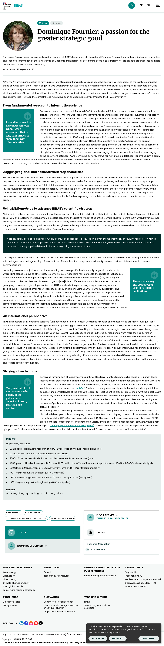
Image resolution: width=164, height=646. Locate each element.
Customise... (148, 638)
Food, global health (13, 586)
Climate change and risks (16, 582)
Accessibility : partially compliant (72, 642)
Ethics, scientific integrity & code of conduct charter (61, 606)
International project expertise (100, 575)
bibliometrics (13, 512)
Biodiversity (9, 575)
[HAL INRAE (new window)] (80, 388)
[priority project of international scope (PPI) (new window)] (72, 425)
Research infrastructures (56, 575)
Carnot (47, 572)
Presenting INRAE (133, 575)
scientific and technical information (26, 518)
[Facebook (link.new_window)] (26, 623)
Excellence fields (11, 601)
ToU (15, 642)
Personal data (28, 642)
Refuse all (118, 638)
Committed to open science (59, 601)
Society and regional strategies (19, 589)
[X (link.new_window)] (41, 623)
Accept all (97, 638)
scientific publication (63, 518)
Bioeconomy (9, 579)
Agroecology (9, 572)
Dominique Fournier (32, 546)
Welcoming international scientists (97, 606)
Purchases (45, 642)
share (56, 23)
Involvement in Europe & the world (143, 579)
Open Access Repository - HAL (140, 582)
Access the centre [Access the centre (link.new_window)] (97, 549)
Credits (6, 642)
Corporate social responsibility (59, 611)
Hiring (87, 601)
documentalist (33, 512)
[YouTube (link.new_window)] (36, 623)
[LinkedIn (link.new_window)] (21, 623)
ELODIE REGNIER (107, 515)
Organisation (131, 572)
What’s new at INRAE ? (136, 586)
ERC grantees (10, 605)
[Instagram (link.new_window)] (31, 623)
